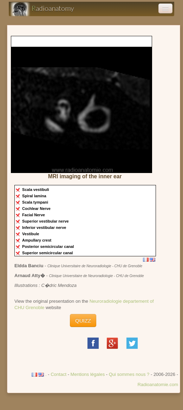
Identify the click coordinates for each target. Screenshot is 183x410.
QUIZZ (83, 320)
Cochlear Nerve (37, 208)
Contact (58, 374)
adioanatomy (42, 9)
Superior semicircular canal (48, 253)
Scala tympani (35, 202)
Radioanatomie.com (157, 384)
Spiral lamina (34, 196)
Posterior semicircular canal (48, 246)
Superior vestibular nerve (46, 221)
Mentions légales (88, 374)
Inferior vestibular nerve (44, 227)
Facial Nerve (34, 215)
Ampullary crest (37, 240)
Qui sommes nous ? (130, 374)
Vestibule (31, 234)
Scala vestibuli (36, 189)
